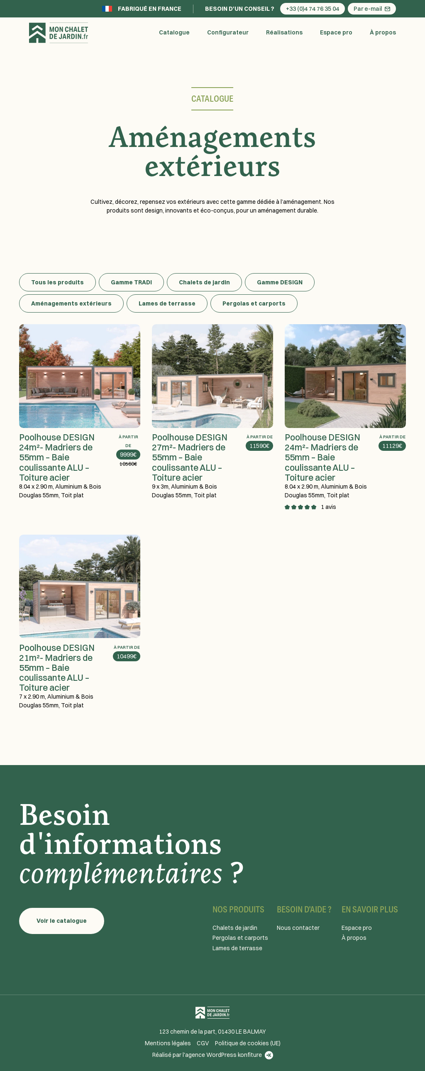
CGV (203, 1043)
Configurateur (228, 32)
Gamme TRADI (131, 282)
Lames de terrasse (167, 303)
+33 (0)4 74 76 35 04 (312, 8)
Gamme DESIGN (280, 282)
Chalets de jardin (204, 282)
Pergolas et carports (254, 303)
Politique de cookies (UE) (248, 1043)
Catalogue (174, 32)
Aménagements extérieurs (71, 303)
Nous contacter (298, 928)
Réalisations (284, 32)
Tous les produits (57, 282)
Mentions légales (168, 1043)
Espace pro (336, 32)
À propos (383, 32)
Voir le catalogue (62, 920)
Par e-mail (372, 8)
